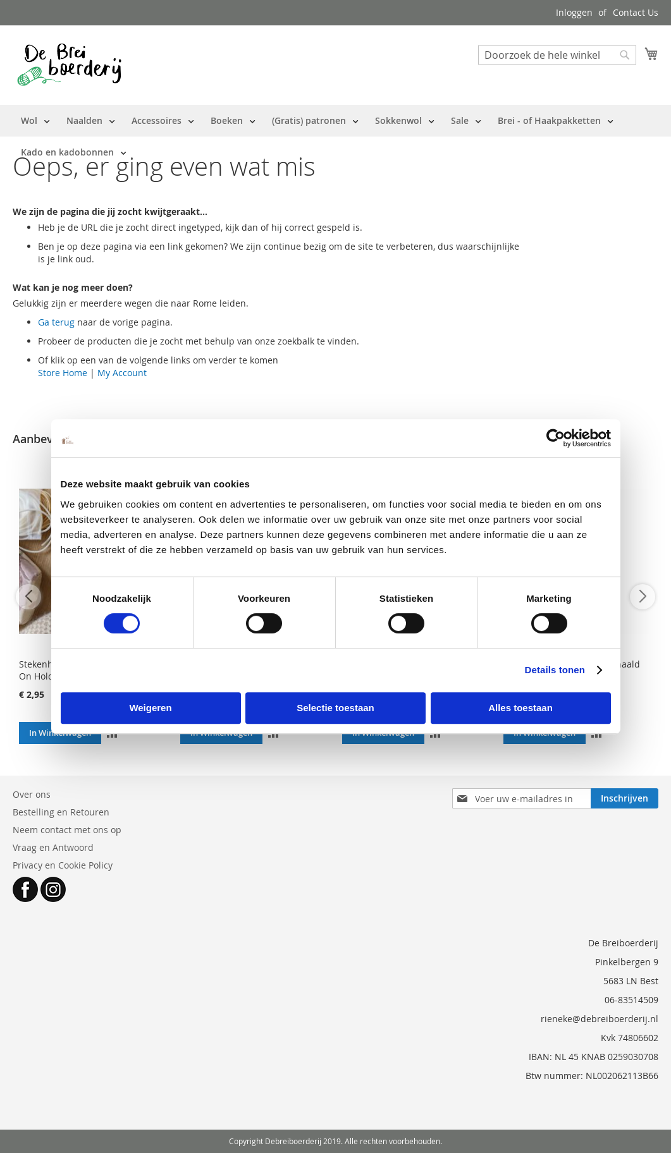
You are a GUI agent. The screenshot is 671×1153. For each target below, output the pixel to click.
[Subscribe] (624, 798)
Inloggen (574, 12)
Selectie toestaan (335, 707)
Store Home (62, 373)
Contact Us (635, 12)
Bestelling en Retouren (61, 812)
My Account (122, 373)
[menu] (335, 136)
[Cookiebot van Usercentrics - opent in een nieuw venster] (555, 438)
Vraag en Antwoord (53, 847)
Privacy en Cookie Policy (63, 865)
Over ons (32, 794)
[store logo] (69, 64)
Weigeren (150, 707)
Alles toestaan (520, 707)
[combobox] (557, 55)
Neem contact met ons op (67, 830)
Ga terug (56, 322)
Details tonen (555, 669)
